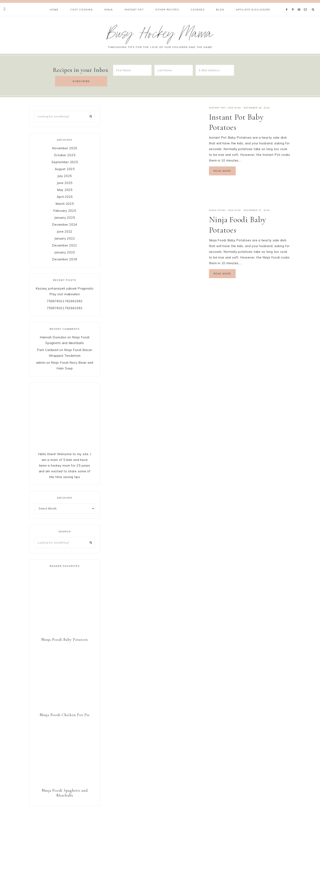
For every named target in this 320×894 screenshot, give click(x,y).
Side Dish (234, 97)
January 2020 (64, 241)
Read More (222, 160)
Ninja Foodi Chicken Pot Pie (65, 704)
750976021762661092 (65, 290)
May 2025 (64, 179)
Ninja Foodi (217, 199)
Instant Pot (217, 97)
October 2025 (64, 144)
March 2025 (65, 193)
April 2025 (65, 186)
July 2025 (64, 165)
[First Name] (132, 70)
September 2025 (64, 151)
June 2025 (64, 172)
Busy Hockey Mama (160, 35)
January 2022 (64, 228)
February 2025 (64, 200)
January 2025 (64, 207)
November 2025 (64, 137)
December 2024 (64, 214)
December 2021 (64, 234)
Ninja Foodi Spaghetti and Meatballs (65, 782)
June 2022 (64, 221)
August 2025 (65, 158)
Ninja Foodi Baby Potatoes (64, 628)
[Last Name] (173, 70)
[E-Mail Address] (215, 70)
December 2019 (64, 248)
